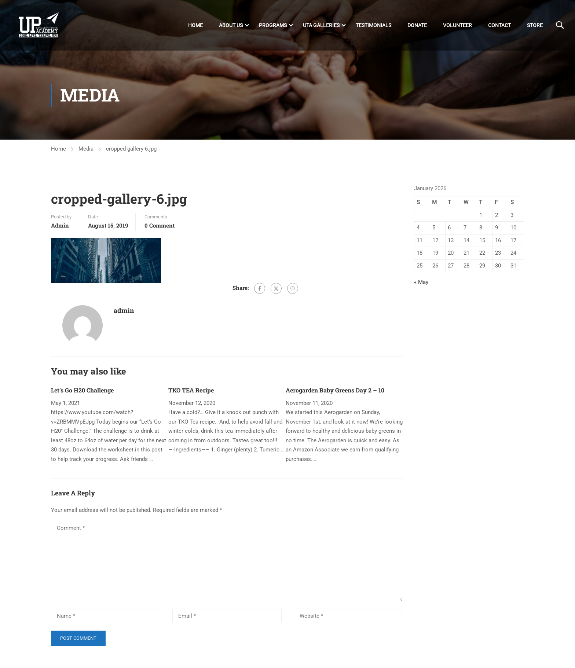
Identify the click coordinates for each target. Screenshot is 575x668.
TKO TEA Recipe (191, 390)
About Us (231, 25)
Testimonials (373, 25)
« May (421, 282)
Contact (499, 25)
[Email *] (227, 616)
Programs (273, 25)
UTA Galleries (321, 25)
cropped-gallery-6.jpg (131, 148)
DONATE (417, 25)
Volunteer (457, 25)
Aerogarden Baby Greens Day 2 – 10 (335, 390)
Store (535, 25)
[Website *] (348, 616)
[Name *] (105, 616)
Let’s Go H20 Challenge (82, 390)
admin (60, 225)
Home (195, 25)
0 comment (159, 225)
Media (86, 148)
